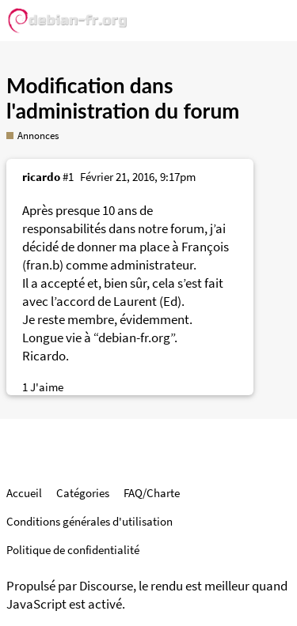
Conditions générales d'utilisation (89, 521)
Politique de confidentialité (72, 549)
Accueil (24, 492)
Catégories (82, 492)
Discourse (106, 586)
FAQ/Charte (152, 492)
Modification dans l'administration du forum (122, 98)
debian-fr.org (134, 338)
